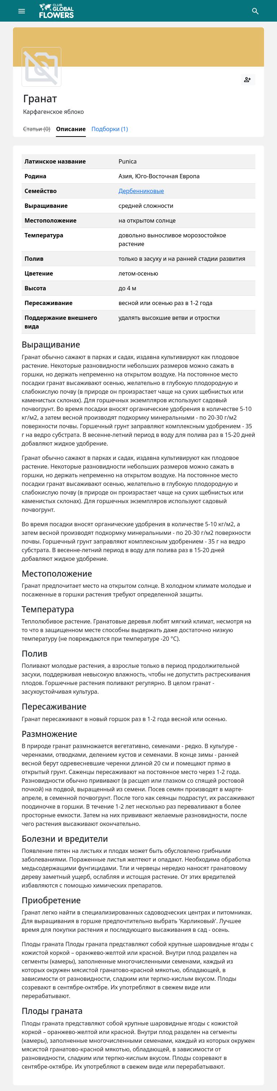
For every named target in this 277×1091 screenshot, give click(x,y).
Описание (70, 129)
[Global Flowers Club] (59, 11)
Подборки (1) (110, 129)
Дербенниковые (141, 191)
